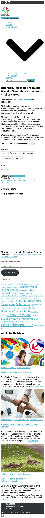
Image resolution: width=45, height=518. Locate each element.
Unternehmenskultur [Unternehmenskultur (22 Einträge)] (17, 325)
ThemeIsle (25, 512)
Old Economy (30, 180)
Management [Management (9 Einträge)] (8, 304)
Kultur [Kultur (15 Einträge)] (20, 301)
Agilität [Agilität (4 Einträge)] (3, 284)
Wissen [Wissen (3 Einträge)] (42, 325)
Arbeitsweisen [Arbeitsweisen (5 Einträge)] (29, 284)
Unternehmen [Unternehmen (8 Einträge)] (31, 319)
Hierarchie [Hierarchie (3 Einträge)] (37, 296)
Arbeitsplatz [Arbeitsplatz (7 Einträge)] (17, 284)
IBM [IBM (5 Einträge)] (41, 296)
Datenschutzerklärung (15, 506)
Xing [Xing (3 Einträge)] (2, 328)
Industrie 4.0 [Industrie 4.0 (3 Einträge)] (14, 298)
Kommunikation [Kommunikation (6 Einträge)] (8, 301)
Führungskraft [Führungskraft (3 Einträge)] (21, 293)
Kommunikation (17, 180)
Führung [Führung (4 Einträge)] (14, 293)
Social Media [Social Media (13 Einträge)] (22, 311)
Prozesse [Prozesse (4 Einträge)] (25, 308)
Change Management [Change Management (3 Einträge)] (13, 287)
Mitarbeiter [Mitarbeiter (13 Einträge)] (23, 304)
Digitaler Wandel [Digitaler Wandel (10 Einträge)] (28, 286)
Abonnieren (9, 272)
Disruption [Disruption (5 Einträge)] (23, 290)
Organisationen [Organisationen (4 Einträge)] (35, 305)
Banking (14, 75)
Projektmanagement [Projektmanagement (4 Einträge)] (14, 308)
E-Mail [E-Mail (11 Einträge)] (31, 290)
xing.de (32, 144)
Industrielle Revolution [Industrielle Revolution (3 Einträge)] (25, 298)
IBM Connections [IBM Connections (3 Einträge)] (6, 298)
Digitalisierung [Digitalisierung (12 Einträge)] (10, 290)
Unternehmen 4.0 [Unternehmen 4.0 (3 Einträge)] (23, 322)
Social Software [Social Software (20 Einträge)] (19, 315)
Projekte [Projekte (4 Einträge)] (4, 308)
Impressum (10, 504)
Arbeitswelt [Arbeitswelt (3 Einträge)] (38, 284)
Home (8, 22)
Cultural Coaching (18, 73)
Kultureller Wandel (8, 368)
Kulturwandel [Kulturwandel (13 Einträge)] (32, 301)
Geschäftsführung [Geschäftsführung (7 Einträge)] (9, 295)
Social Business (18, 176)
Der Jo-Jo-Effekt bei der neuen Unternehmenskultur (14, 480)
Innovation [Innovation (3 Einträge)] (35, 298)
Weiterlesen (38, 386)
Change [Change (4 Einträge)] (3, 287)
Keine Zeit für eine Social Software (16, 372)
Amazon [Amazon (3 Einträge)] (8, 284)
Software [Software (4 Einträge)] (35, 316)
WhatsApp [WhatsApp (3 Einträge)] (36, 325)
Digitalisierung (7, 420)
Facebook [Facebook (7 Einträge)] (5, 293)
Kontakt (9, 25)
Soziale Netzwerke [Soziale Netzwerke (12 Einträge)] (12, 318)
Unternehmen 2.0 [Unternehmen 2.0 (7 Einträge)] (9, 321)
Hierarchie (6, 180)
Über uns (9, 78)
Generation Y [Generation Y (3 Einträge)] (29, 293)
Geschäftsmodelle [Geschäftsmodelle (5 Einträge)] (26, 296)
